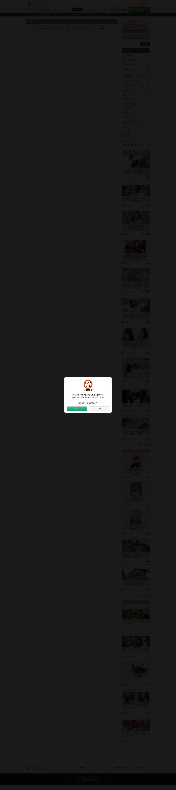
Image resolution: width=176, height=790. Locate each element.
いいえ (99, 409)
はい (76, 409)
